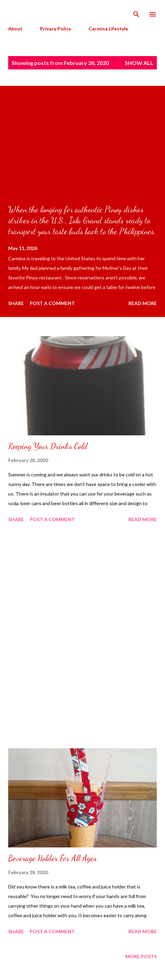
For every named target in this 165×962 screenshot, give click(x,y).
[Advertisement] (82, 636)
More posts (141, 956)
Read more (142, 303)
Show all (139, 63)
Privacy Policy (55, 28)
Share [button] (16, 303)
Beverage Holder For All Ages (52, 858)
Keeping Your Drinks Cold (47, 446)
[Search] (136, 12)
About (15, 28)
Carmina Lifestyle (108, 28)
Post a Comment (52, 303)
